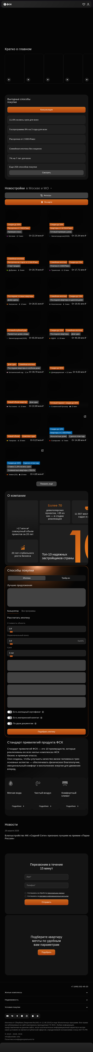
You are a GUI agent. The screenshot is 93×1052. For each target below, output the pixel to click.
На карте (46, 202)
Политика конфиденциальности (19, 1039)
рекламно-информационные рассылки (53, 896)
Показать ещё (46, 484)
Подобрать (46, 952)
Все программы (29, 611)
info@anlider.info (12, 1037)
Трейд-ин (66, 578)
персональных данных (56, 893)
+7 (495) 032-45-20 (79, 986)
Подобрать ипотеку (46, 732)
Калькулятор (13, 611)
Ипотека (27, 578)
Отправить (46, 902)
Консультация (46, 110)
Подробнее (18, 806)
